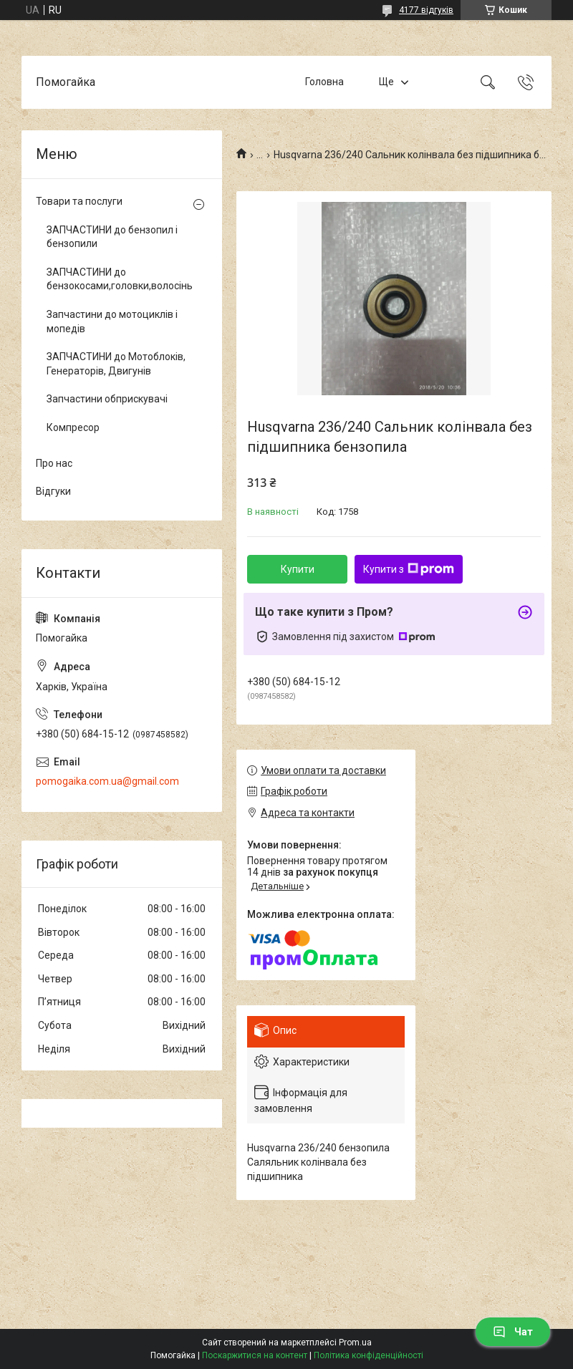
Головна (324, 81)
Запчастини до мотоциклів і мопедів (112, 321)
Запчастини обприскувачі (107, 399)
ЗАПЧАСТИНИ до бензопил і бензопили (112, 237)
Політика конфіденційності (368, 1355)
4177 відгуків (426, 10)
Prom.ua (355, 1342)
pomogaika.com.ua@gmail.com (107, 781)
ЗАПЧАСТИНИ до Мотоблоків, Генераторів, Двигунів (116, 364)
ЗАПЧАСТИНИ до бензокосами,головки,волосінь (118, 279)
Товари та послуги (79, 201)
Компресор (73, 427)
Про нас (54, 463)
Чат (513, 1331)
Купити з (408, 569)
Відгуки (53, 491)
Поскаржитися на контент (254, 1355)
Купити (297, 569)
